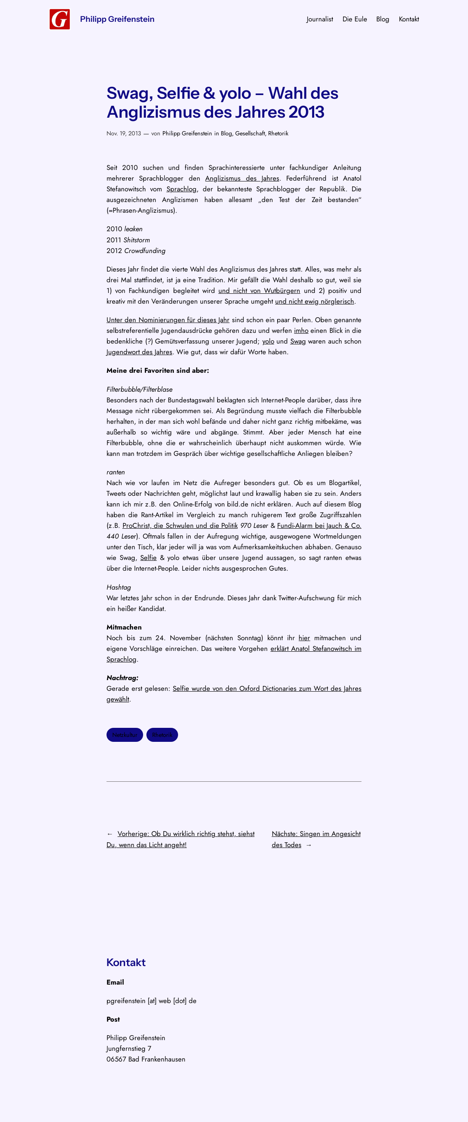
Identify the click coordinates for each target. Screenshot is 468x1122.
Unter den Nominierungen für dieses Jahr (168, 320)
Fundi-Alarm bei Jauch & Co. (319, 525)
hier (304, 638)
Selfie (148, 557)
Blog (226, 133)
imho (301, 330)
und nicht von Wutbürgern (259, 290)
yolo (268, 341)
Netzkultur (124, 735)
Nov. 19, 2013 (124, 133)
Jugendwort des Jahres (139, 352)
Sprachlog (182, 189)
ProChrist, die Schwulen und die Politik (180, 525)
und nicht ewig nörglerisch (314, 301)
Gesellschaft (250, 133)
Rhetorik (278, 133)
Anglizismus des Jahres (242, 178)
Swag (298, 341)
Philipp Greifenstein (117, 19)
